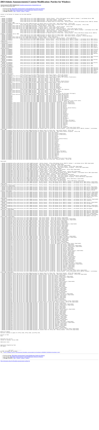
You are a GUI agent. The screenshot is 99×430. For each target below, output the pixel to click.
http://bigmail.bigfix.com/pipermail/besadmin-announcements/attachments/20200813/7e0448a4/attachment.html (32, 420)
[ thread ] (18, 11)
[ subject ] (23, 11)
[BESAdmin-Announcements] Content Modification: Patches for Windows (28, 8)
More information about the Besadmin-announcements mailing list (15, 428)
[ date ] (14, 11)
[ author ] (27, 11)
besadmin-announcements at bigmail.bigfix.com (30, 5)
